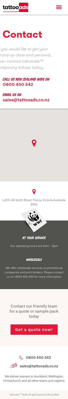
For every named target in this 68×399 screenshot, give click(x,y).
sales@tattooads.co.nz (26, 99)
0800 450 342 (18, 84)
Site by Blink (53, 394)
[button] (34, 143)
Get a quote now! (34, 329)
